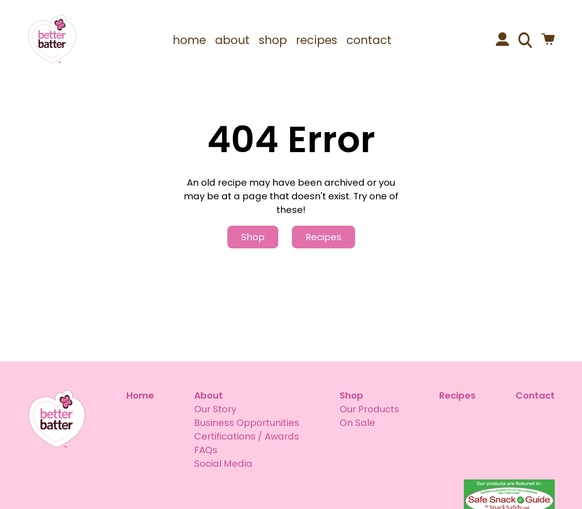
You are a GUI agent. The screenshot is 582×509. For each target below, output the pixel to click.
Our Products (369, 409)
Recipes (323, 237)
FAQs (205, 450)
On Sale (357, 422)
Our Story (215, 409)
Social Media (223, 463)
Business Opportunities (246, 422)
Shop (253, 237)
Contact (535, 395)
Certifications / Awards (246, 436)
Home (140, 395)
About (208, 395)
